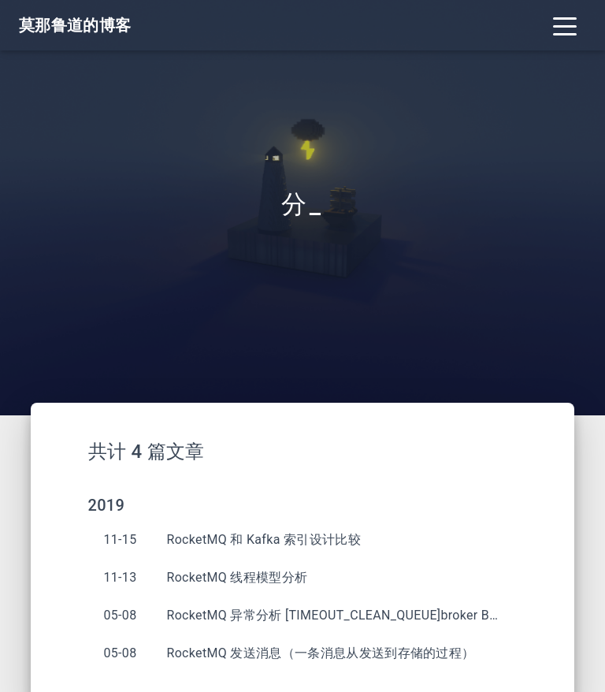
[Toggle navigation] (565, 25)
